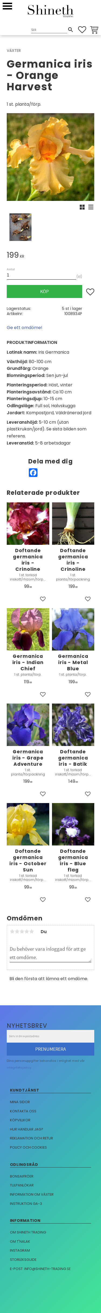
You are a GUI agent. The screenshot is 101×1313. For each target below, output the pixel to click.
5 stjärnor (31, 931)
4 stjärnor (26, 931)
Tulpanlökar (22, 1185)
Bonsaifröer (21, 1176)
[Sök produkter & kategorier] (49, 30)
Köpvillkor (20, 1120)
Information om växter (32, 1194)
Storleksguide (23, 1259)
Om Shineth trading (28, 1232)
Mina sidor (20, 1102)
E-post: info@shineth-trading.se (40, 1268)
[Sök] (70, 29)
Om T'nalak (20, 1241)
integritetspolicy (19, 1067)
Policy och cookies (28, 1147)
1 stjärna (12, 931)
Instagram (20, 1250)
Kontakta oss (23, 1111)
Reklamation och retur (31, 1138)
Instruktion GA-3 (26, 1203)
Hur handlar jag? (26, 1129)
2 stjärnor (17, 931)
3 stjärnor (21, 931)
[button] (7, 6)
